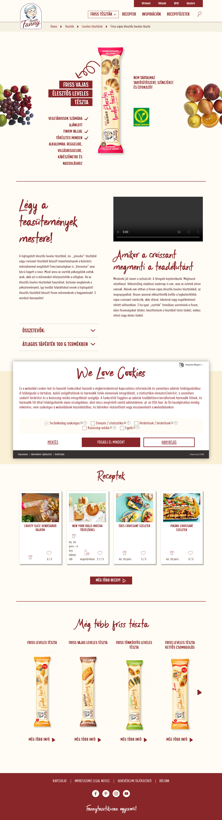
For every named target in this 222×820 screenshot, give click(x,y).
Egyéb (129, 428)
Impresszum (23, 454)
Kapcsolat (60, 781)
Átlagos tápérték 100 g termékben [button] (58, 344)
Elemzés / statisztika (109, 423)
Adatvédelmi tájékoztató (134, 781)
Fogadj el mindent (111, 442)
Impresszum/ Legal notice (92, 781)
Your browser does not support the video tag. (158, 219)
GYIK (176, 3)
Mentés (53, 442)
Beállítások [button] (59, 454)
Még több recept (111, 580)
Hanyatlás (169, 442)
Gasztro (191, 3)
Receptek (129, 14)
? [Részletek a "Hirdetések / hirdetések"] (175, 423)
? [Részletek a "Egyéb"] (137, 428)
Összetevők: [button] (58, 331)
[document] (111, 390)
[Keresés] (199, 14)
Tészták (69, 27)
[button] (199, 692)
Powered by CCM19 (197, 454)
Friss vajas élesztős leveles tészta (70, 94)
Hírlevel (146, 3)
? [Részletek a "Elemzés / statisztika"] (128, 423)
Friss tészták (103, 14)
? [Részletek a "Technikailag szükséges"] (85, 423)
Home (54, 27)
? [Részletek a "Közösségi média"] (114, 428)
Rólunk (162, 3)
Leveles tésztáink (92, 27)
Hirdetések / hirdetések (155, 423)
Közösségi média (98, 428)
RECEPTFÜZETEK (178, 14)
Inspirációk (151, 14)
